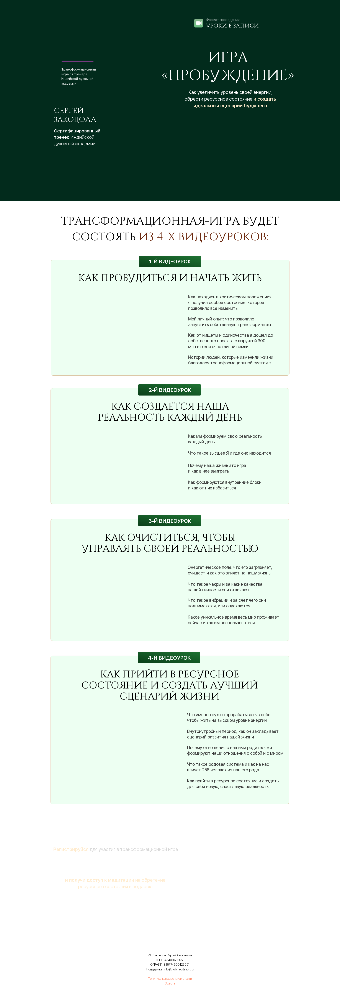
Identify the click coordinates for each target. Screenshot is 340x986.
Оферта (170, 983)
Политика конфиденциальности (170, 978)
